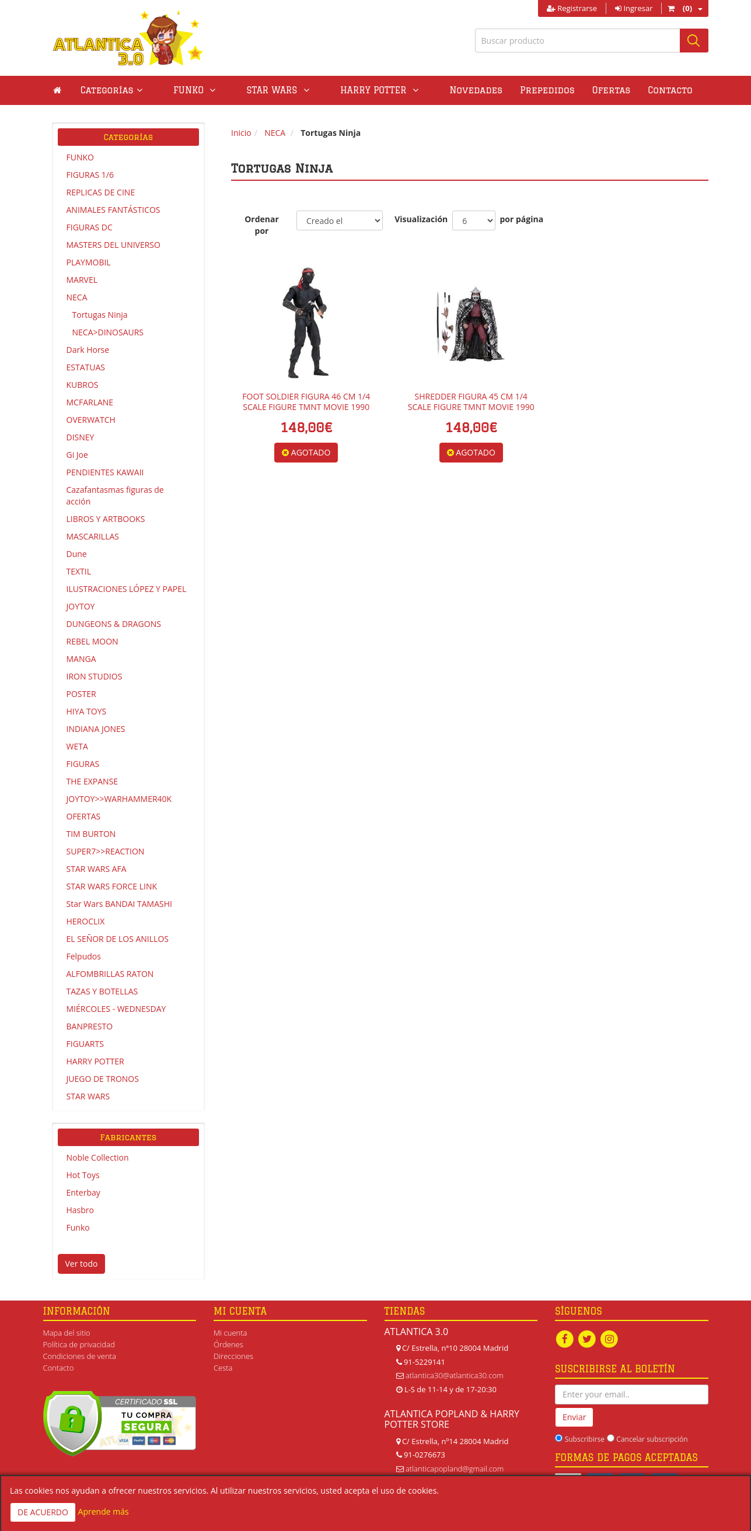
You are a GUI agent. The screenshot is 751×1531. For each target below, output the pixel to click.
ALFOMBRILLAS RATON (110, 973)
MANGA (81, 658)
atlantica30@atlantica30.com (455, 1375)
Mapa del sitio (66, 1332)
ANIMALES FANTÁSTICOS (113, 209)
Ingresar (633, 8)
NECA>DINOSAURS (108, 332)
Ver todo (81, 1263)
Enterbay (83, 1192)
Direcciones (233, 1356)
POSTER (81, 693)
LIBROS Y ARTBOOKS (106, 518)
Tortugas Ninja (100, 314)
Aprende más (103, 1511)
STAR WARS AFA (97, 868)
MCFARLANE (90, 402)
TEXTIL (79, 571)
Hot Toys (83, 1174)
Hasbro (80, 1209)
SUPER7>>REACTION (106, 851)
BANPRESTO (90, 1026)
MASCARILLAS (93, 536)
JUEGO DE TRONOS (103, 1078)
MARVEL (82, 279)
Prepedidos (493, 90)
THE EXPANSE (92, 781)
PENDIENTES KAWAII (105, 472)
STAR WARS (88, 1096)
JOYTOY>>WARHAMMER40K (119, 798)
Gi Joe (77, 454)
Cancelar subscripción (651, 1439)
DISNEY (81, 437)
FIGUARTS (85, 1043)
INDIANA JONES (96, 728)
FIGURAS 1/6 (90, 174)
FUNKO (80, 157)
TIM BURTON (91, 833)
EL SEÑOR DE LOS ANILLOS (118, 938)
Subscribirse (585, 1439)
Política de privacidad (79, 1344)
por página (521, 219)
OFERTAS (84, 816)
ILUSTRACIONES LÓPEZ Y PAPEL (127, 588)
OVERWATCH (91, 419)
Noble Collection (98, 1157)
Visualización (417, 219)
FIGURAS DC (90, 227)
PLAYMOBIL (89, 262)
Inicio (241, 132)
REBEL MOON (92, 641)
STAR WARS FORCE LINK (112, 886)
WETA (77, 746)
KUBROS (83, 384)
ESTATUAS (86, 367)
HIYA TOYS (87, 711)
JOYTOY (81, 606)
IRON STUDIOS (95, 676)
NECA (77, 297)
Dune (77, 553)
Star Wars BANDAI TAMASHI (119, 903)
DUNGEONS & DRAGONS (114, 623)
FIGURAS (83, 763)
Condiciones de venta (79, 1356)
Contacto (615, 90)
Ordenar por (261, 224)
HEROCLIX (86, 921)
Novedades (421, 90)
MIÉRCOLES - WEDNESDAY (116, 1008)
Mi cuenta (230, 1332)
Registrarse (572, 8)
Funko (78, 1227)
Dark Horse (88, 349)
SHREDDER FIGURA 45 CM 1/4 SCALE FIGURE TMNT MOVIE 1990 (471, 401)
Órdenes (228, 1344)
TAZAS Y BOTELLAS (102, 991)
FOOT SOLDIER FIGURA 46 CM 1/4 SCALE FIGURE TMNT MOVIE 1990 (306, 401)
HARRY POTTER (95, 1061)
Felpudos (84, 956)
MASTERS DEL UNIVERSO (113, 244)
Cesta (223, 1367)
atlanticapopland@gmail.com (455, 1468)
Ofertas (556, 90)
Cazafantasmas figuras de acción (115, 495)
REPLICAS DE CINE (101, 192)
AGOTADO (306, 452)
